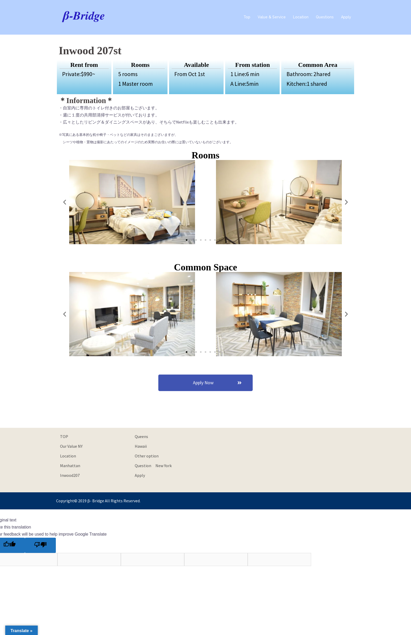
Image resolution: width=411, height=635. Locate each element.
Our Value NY (71, 446)
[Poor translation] (40, 545)
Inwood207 (70, 475)
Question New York (153, 465)
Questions (325, 17)
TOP (64, 436)
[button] (186, 240)
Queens (141, 436)
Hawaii (141, 446)
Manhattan (70, 465)
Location (301, 17)
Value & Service (272, 17)
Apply (346, 17)
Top (247, 17)
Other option (147, 455)
